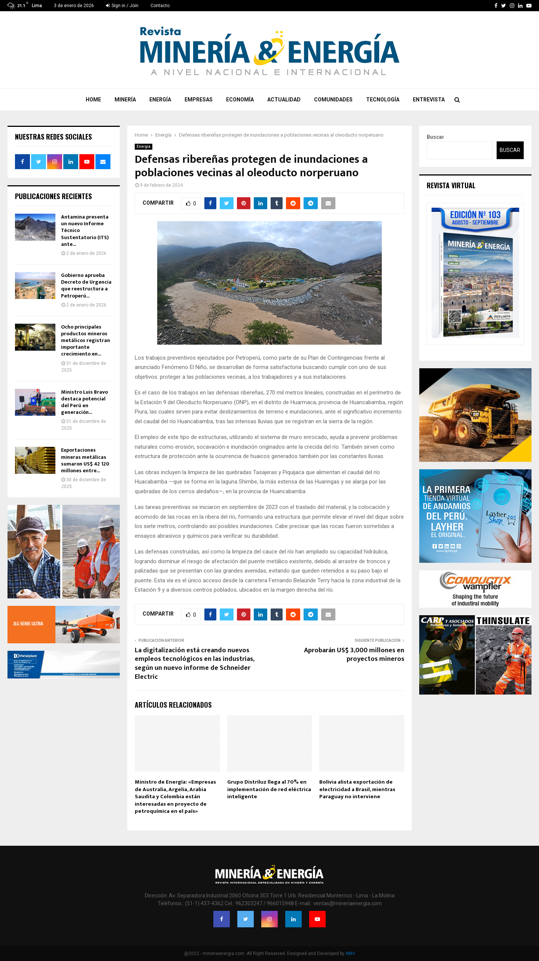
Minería (125, 100)
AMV (350, 953)
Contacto (160, 5)
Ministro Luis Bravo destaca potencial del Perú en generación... (84, 402)
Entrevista (429, 100)
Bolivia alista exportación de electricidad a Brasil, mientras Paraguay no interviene (357, 789)
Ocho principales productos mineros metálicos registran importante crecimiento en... (85, 341)
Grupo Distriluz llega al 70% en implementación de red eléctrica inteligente (269, 789)
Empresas (199, 100)
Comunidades (333, 100)
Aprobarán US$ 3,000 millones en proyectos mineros (354, 655)
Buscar (435, 137)
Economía (240, 100)
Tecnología (382, 100)
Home (93, 100)
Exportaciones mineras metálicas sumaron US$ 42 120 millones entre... (85, 460)
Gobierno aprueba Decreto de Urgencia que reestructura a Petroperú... (86, 285)
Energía (160, 100)
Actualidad (284, 100)
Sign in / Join (122, 5)
